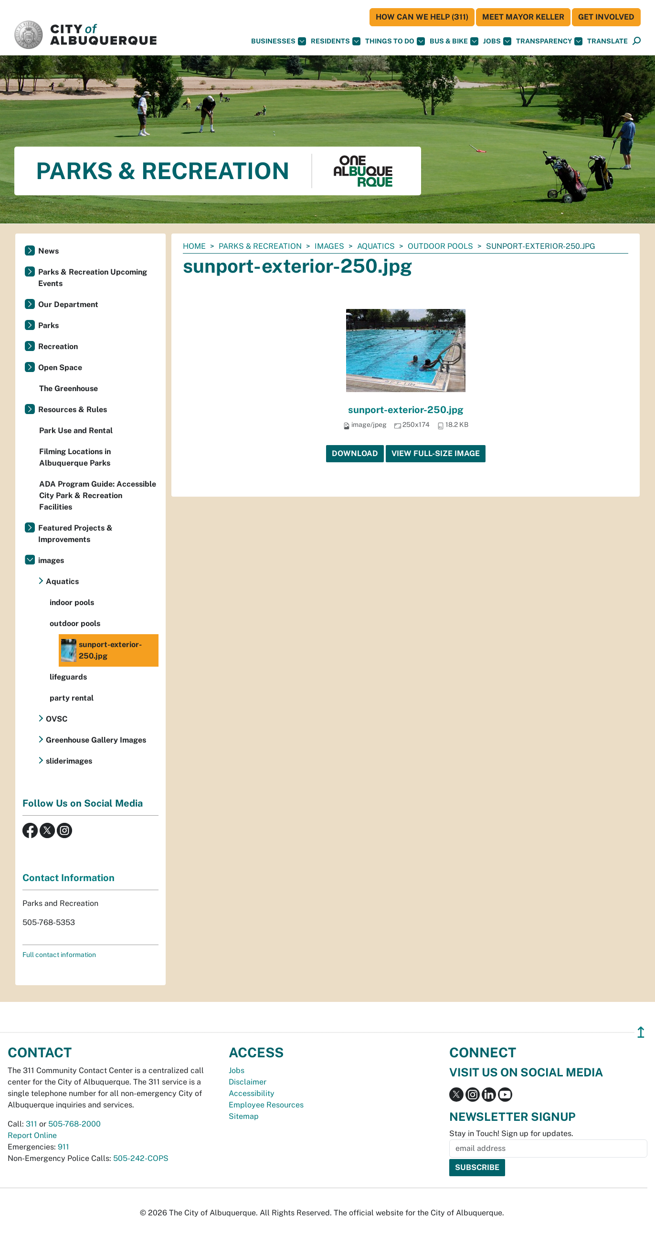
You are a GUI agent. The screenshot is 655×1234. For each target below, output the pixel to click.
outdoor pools (440, 246)
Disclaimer (247, 1081)
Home (194, 246)
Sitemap (244, 1116)
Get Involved (606, 16)
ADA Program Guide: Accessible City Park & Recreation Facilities (97, 495)
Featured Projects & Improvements (75, 533)
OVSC (56, 718)
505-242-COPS (141, 1158)
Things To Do (395, 41)
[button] (607, 41)
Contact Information (68, 877)
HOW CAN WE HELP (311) (422, 16)
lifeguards (68, 676)
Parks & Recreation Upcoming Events (92, 277)
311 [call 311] (31, 1123)
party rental (72, 697)
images (329, 246)
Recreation (58, 346)
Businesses (278, 41)
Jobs (497, 41)
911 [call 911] (63, 1146)
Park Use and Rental (76, 430)
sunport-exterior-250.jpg (406, 409)
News (48, 250)
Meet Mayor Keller (523, 16)
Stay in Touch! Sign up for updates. (511, 1133)
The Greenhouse (68, 388)
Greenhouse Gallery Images (96, 740)
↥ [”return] (640, 1032)
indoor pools (72, 602)
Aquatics (376, 246)
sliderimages (69, 761)
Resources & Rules (72, 409)
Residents (335, 41)
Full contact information (59, 954)
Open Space (60, 367)
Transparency (549, 41)
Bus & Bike (454, 41)
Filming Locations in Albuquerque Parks (75, 457)
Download (355, 453)
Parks (48, 325)
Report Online (32, 1135)
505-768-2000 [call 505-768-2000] (74, 1123)
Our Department (68, 304)
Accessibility (252, 1093)
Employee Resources (266, 1104)
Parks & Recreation (260, 246)
